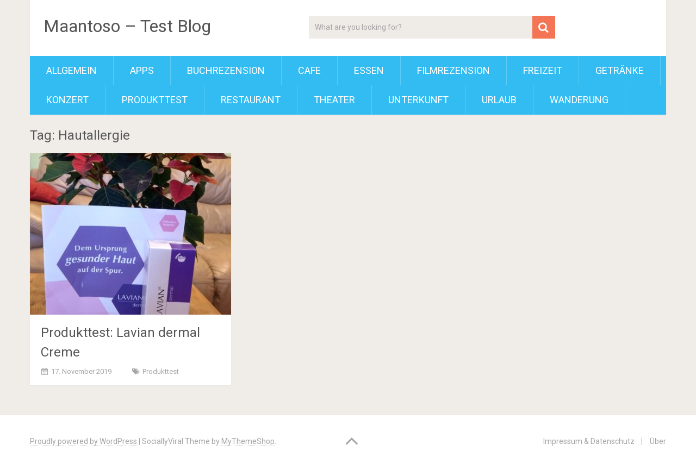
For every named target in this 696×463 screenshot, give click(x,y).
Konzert (67, 99)
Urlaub (499, 99)
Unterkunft (418, 99)
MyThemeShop (248, 441)
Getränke (619, 70)
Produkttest (155, 99)
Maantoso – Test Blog (127, 26)
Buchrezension (226, 70)
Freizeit (542, 70)
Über (658, 441)
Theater (334, 99)
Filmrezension (453, 70)
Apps (142, 70)
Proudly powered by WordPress (83, 441)
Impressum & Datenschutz (589, 441)
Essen (369, 70)
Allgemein (71, 70)
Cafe (309, 70)
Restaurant (251, 99)
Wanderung (579, 99)
